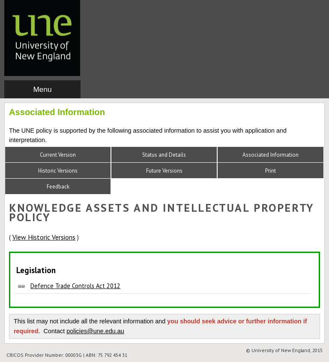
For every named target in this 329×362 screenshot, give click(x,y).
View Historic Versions (43, 237)
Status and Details (164, 154)
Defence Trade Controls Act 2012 (75, 286)
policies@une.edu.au (95, 331)
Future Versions (164, 170)
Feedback (58, 186)
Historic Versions (58, 170)
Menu (42, 89)
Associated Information (270, 154)
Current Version (58, 154)
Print (270, 170)
